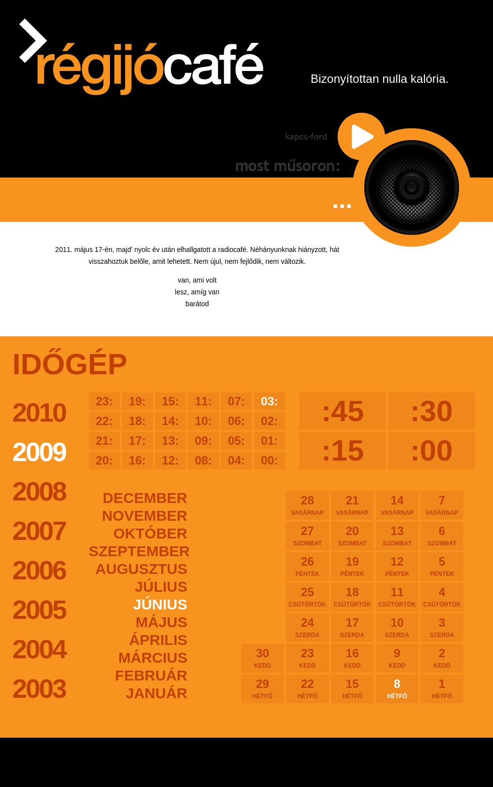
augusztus (141, 569)
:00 (431, 450)
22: (104, 421)
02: (269, 421)
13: (170, 440)
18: (137, 421)
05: (236, 440)
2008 (39, 491)
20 (352, 535)
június (160, 604)
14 (397, 505)
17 (352, 627)
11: (203, 401)
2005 (39, 609)
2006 (39, 570)
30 (262, 657)
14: (170, 421)
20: (104, 460)
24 (307, 627)
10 (397, 627)
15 (352, 688)
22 (307, 688)
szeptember (138, 551)
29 (262, 688)
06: (236, 421)
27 (307, 535)
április (158, 640)
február (151, 675)
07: (236, 401)
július (161, 586)
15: (170, 401)
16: (137, 460)
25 (307, 596)
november (144, 515)
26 (307, 566)
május (161, 622)
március (152, 657)
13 (397, 535)
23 (307, 657)
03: (269, 401)
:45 (342, 411)
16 (352, 657)
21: (104, 440)
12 (397, 566)
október (150, 533)
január (156, 693)
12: (170, 460)
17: (137, 440)
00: (269, 460)
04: (236, 460)
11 (397, 596)
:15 (342, 450)
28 (307, 505)
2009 (39, 451)
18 (352, 596)
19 (352, 566)
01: (269, 440)
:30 (431, 411)
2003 (39, 688)
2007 (39, 530)
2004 (39, 649)
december (145, 498)
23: (104, 401)
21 (352, 505)
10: (203, 421)
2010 (39, 412)
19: (137, 401)
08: (203, 460)
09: (203, 440)
